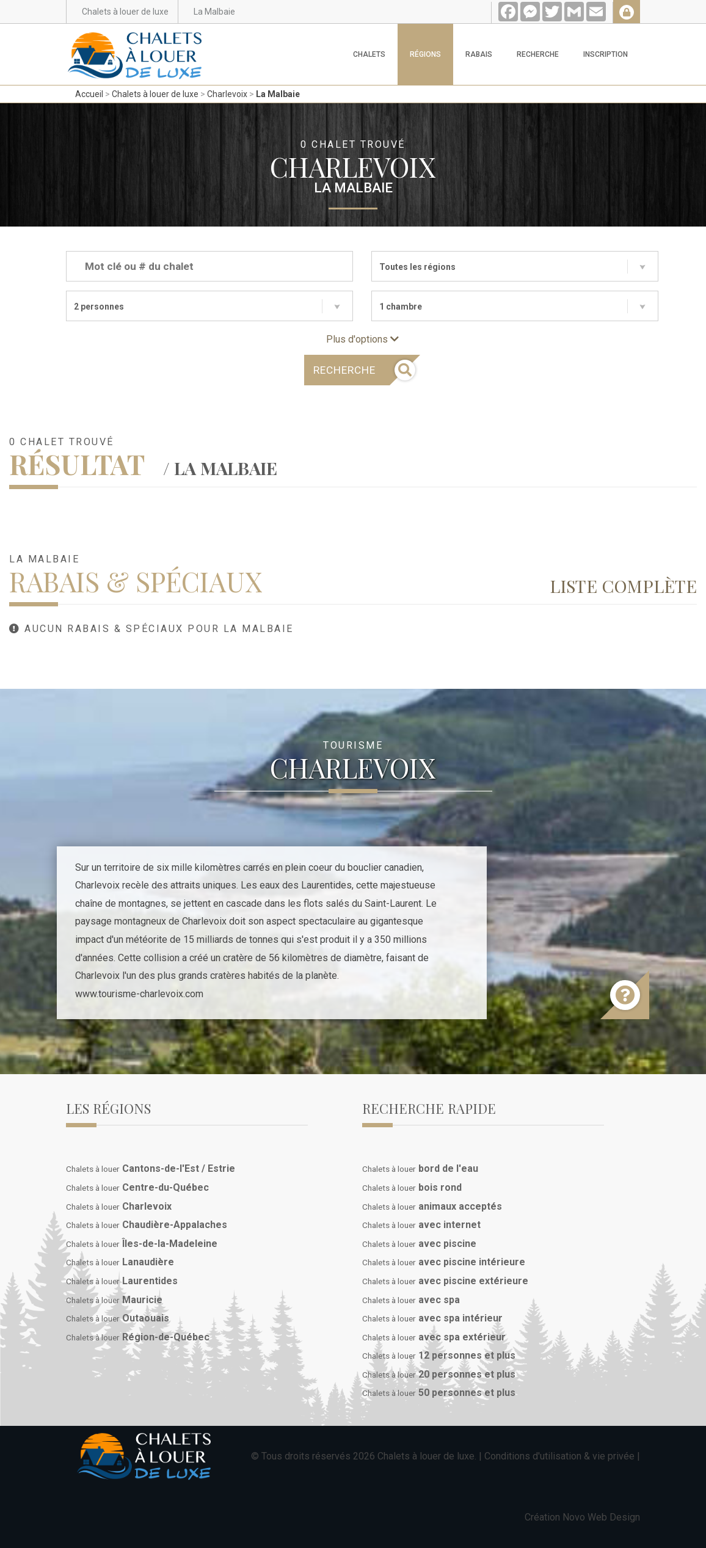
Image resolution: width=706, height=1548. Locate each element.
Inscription (605, 54)
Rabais (478, 54)
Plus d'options (362, 339)
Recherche (538, 54)
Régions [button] (425, 54)
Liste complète (623, 585)
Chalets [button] (369, 54)
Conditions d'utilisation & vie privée (559, 1456)
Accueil (89, 94)
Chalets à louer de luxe (155, 94)
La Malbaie (278, 94)
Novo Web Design (601, 1517)
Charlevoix (227, 94)
